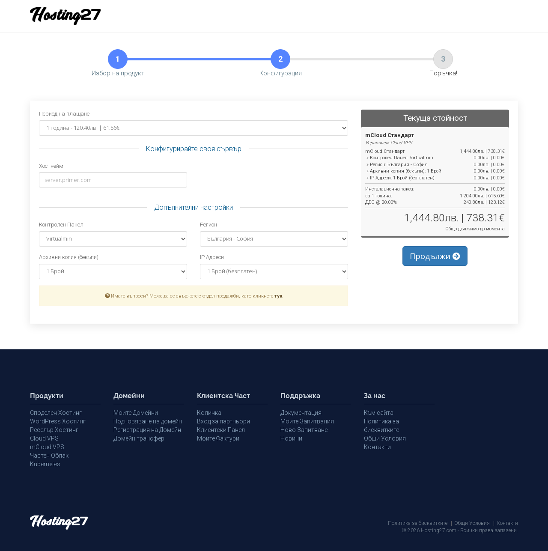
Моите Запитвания (307, 421)
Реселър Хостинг (54, 429)
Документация (301, 412)
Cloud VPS (44, 438)
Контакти (377, 447)
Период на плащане (64, 113)
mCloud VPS (47, 447)
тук (278, 296)
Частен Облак (49, 455)
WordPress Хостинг (58, 421)
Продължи (435, 256)
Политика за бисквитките (417, 523)
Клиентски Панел (221, 429)
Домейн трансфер (138, 438)
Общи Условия (385, 438)
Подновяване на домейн (147, 421)
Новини (291, 438)
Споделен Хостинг (56, 412)
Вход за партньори (223, 421)
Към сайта (378, 412)
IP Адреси (212, 257)
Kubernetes (45, 464)
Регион (208, 224)
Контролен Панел (61, 224)
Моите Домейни (135, 412)
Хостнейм (51, 166)
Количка (209, 412)
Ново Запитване (304, 429)
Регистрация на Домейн (147, 429)
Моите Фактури (218, 438)
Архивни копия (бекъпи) (68, 257)
